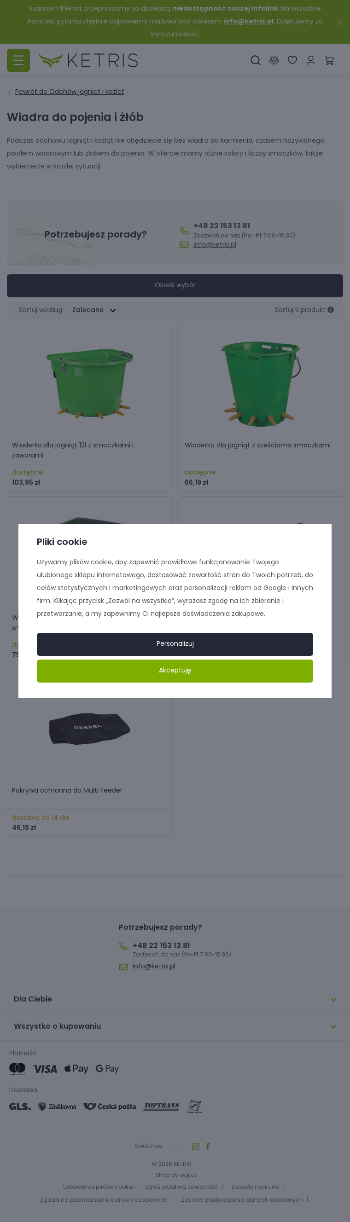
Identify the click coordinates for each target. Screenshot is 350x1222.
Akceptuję (175, 670)
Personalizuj (175, 644)
